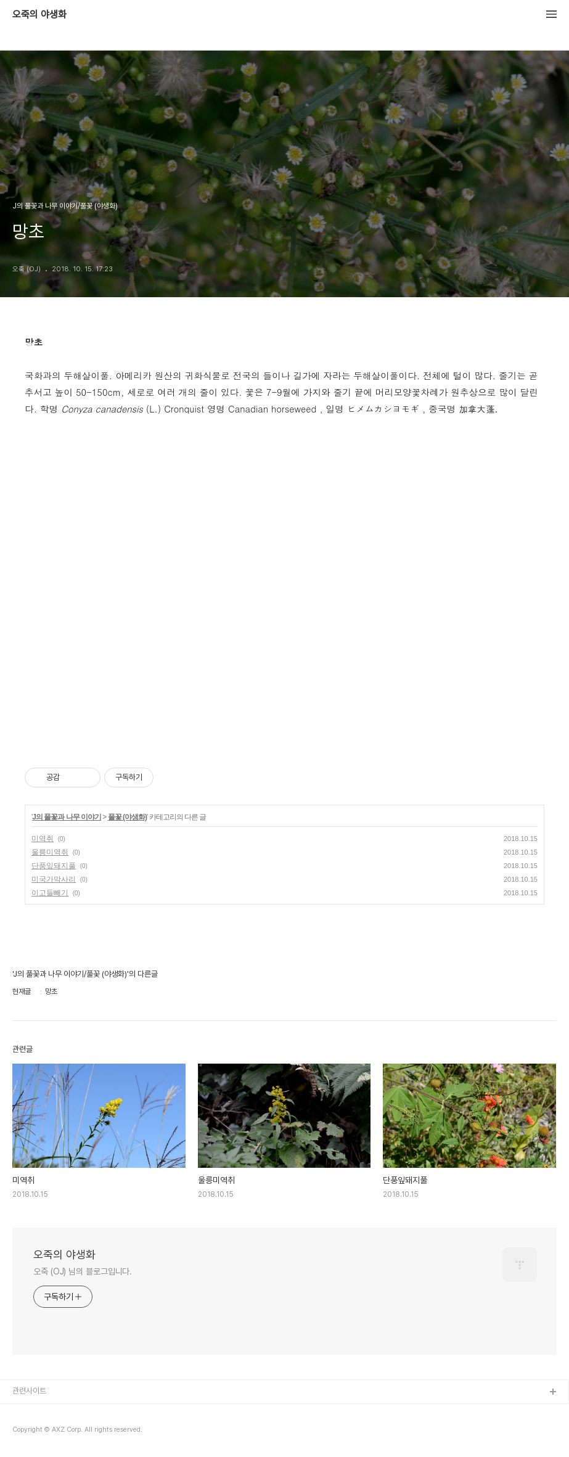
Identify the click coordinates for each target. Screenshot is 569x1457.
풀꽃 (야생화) (127, 817)
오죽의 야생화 (39, 14)
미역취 (42, 838)
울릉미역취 (49, 852)
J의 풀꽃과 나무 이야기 (66, 817)
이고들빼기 (49, 893)
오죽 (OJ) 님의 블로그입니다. (82, 1271)
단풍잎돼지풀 (53, 865)
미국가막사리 (53, 879)
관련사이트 (29, 1390)
